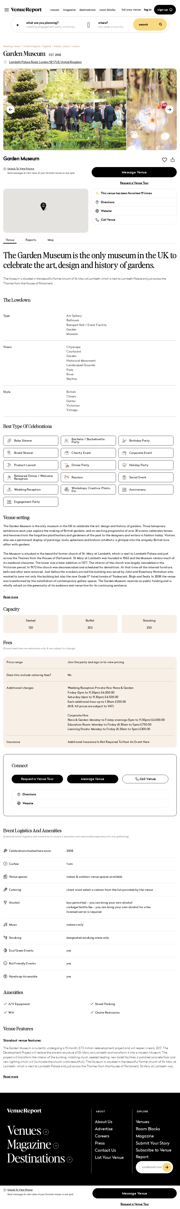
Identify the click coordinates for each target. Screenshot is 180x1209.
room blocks (107, 10)
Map (51, 240)
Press (100, 1143)
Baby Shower (23, 440)
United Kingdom (32, 46)
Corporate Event (140, 452)
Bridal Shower (23, 452)
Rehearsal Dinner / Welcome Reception (33, 477)
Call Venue (108, 220)
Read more (10, 597)
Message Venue (134, 172)
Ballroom (72, 320)
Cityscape (73, 347)
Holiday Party (138, 465)
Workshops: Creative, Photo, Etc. (91, 489)
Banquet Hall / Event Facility (86, 325)
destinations (87, 10)
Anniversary (137, 489)
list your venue (131, 9)
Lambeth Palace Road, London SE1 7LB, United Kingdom (45, 62)
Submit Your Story (153, 1143)
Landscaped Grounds (80, 365)
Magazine (33, 1143)
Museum (72, 334)
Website (106, 211)
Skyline (71, 379)
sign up (165, 10)
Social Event (137, 477)
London (76, 46)
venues (54, 10)
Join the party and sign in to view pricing (96, 662)
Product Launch (25, 465)
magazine (69, 10)
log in (147, 10)
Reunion (77, 477)
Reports (31, 240)
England (47, 46)
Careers (102, 1136)
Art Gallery (74, 316)
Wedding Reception (27, 489)
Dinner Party (80, 465)
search (150, 24)
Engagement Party (27, 501)
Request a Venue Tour (134, 183)
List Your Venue (109, 1157)
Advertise (103, 1128)
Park (69, 370)
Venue (10, 240)
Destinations (39, 1157)
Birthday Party (139, 440)
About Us (103, 1121)
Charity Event (81, 452)
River (70, 374)
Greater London (62, 46)
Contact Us (105, 1150)
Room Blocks (148, 1128)
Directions (107, 202)
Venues (28, 1130)
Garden (71, 329)
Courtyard (73, 351)
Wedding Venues (12, 46)
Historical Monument (81, 360)
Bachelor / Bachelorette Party (88, 440)
